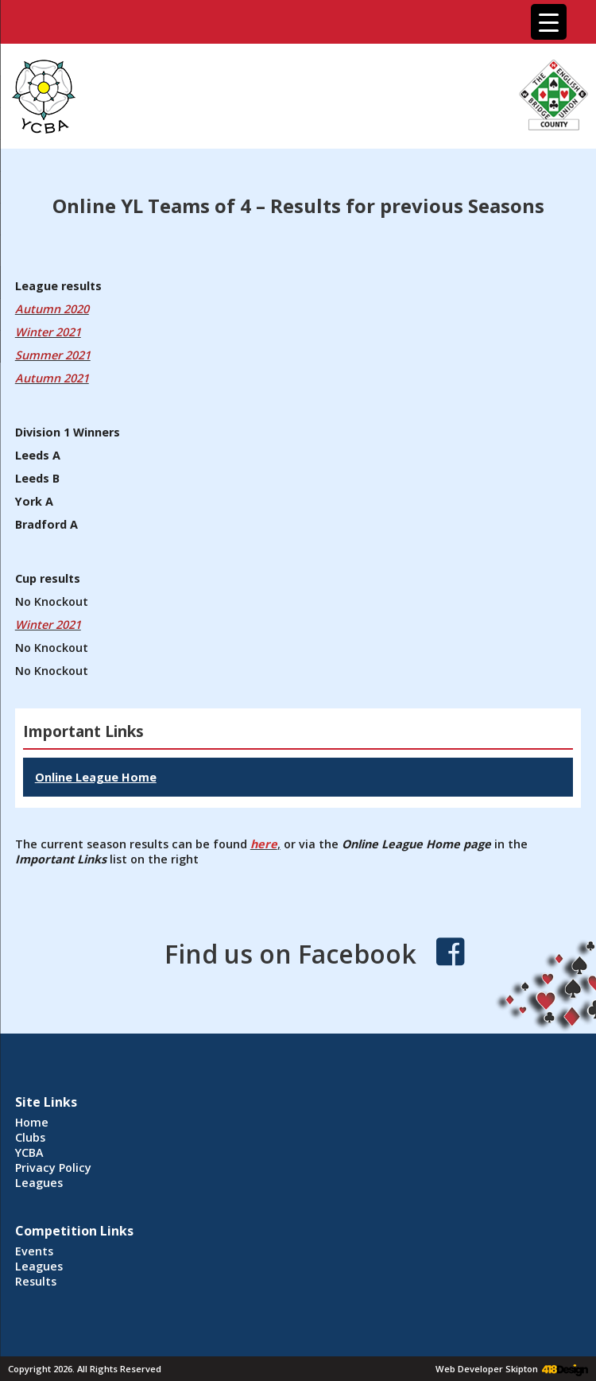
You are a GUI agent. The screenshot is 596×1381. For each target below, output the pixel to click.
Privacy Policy (53, 1167)
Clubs (30, 1137)
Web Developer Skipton (486, 1369)
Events (34, 1251)
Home (31, 1122)
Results (35, 1281)
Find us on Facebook (290, 954)
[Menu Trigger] (549, 22)
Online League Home (96, 777)
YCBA (29, 1152)
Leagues (39, 1182)
